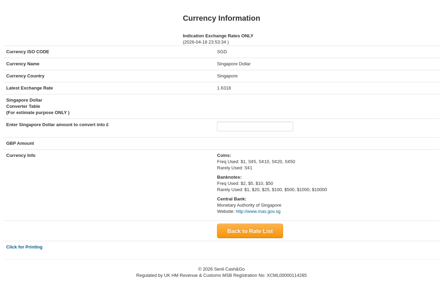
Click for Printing (24, 247)
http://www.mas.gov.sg (258, 211)
